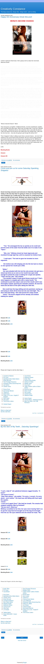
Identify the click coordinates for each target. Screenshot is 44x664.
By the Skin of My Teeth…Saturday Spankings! (20, 427)
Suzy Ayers (27, 385)
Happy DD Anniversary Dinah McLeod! (16, 17)
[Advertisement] (22, 4)
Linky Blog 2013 (40, 413)
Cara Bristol (27, 375)
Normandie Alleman (8, 390)
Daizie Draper (28, 398)
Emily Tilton (27, 379)
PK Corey (5, 377)
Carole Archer (28, 393)
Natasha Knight (28, 395)
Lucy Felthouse (27, 600)
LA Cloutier (6, 609)
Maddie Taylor (28, 383)
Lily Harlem (6, 385)
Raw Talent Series (8, 602)
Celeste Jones (7, 386)
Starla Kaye (6, 393)
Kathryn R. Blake (28, 382)
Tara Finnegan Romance (9, 382)
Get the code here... (6, 411)
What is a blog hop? (6, 410)
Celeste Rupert (7, 404)
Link (9, 317)
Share (3, 162)
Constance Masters (8, 375)
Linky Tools (34, 413)
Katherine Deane (28, 377)
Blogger (25, 662)
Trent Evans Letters (8, 401)
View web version (22, 640)
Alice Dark (6, 399)
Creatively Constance (13, 8)
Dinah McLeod (7, 380)
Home (22, 637)
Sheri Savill (6, 398)
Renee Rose (6, 389)
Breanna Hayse (28, 389)
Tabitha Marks (7, 612)
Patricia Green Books (30, 380)
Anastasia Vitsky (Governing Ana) (12, 383)
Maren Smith (27, 390)
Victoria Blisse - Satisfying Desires (33, 399)
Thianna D (6, 392)
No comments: (16, 160)
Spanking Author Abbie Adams (11, 379)
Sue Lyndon (27, 392)
